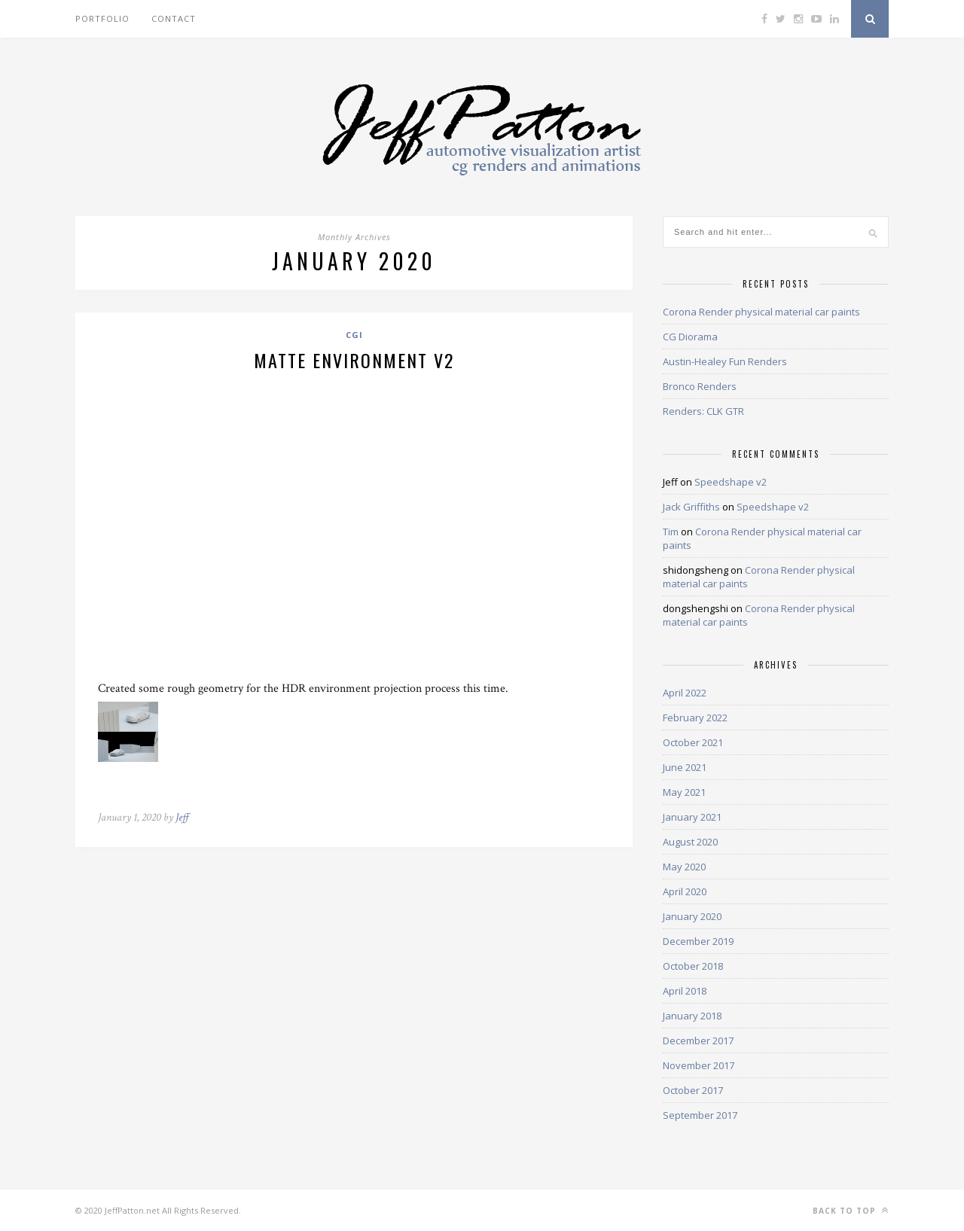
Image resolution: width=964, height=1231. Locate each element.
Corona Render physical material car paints (761, 311)
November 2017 (698, 1065)
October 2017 (693, 1090)
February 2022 (695, 717)
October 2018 (693, 966)
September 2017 (700, 1115)
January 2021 (692, 817)
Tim (671, 531)
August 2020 (690, 842)
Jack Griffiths (691, 506)
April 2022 (684, 692)
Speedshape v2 (730, 482)
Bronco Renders (700, 386)
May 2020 (684, 866)
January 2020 (692, 916)
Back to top (851, 1210)
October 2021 (693, 742)
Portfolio (102, 18)
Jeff (181, 817)
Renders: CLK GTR (703, 411)
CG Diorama (690, 336)
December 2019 (698, 941)
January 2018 (692, 1015)
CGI (354, 334)
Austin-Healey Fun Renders (725, 361)
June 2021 (684, 767)
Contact (173, 18)
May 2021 (684, 792)
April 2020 (684, 891)
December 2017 (698, 1040)
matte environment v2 (354, 359)
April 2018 (684, 991)
